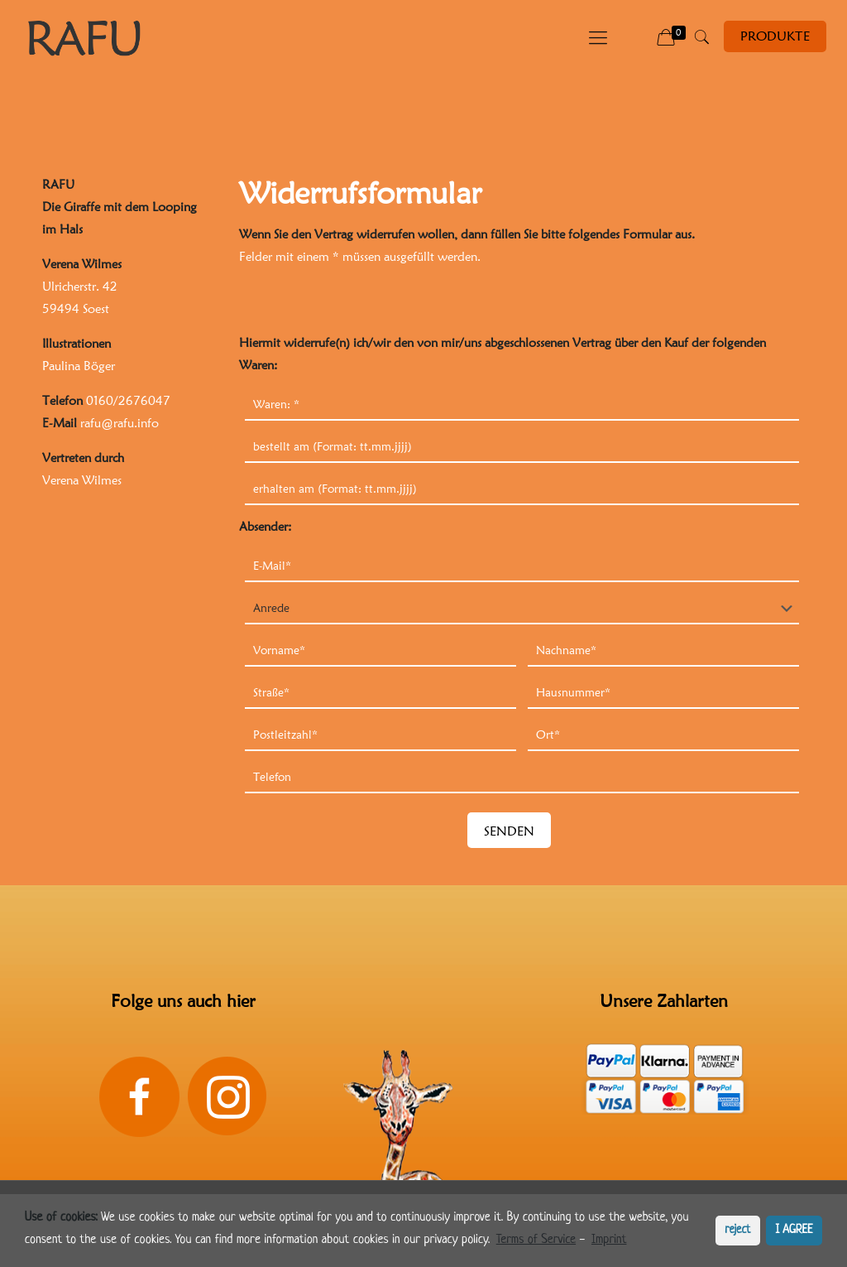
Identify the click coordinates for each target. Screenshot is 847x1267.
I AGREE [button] (794, 1230)
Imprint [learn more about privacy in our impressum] (608, 1240)
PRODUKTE (775, 36)
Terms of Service (536, 1240)
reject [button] (737, 1230)
